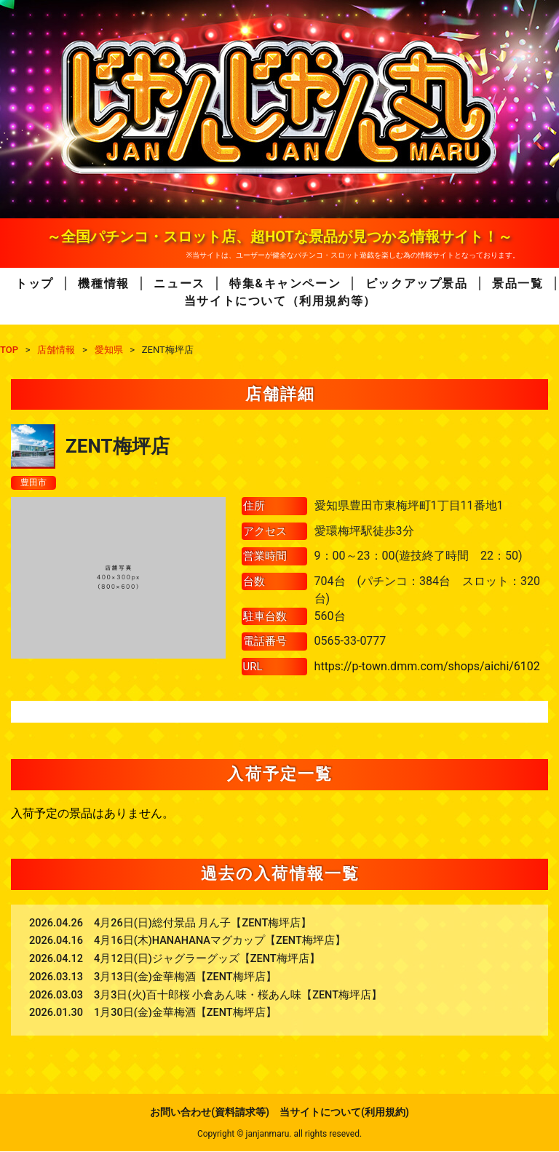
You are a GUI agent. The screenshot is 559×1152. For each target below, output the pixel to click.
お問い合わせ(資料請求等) (209, 1113)
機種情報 (103, 283)
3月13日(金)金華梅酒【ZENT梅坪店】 (185, 978)
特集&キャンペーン (285, 283)
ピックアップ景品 (416, 283)
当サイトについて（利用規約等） (280, 301)
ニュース (179, 283)
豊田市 (35, 483)
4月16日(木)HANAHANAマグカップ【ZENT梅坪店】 (220, 942)
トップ (34, 283)
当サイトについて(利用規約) (344, 1113)
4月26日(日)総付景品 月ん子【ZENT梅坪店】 (203, 924)
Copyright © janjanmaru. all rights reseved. (279, 1134)
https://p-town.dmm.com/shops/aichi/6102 (427, 668)
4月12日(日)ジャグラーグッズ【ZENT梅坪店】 (207, 960)
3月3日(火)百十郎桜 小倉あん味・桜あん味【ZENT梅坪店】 (238, 996)
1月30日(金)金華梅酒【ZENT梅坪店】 (185, 1014)
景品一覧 (517, 283)
